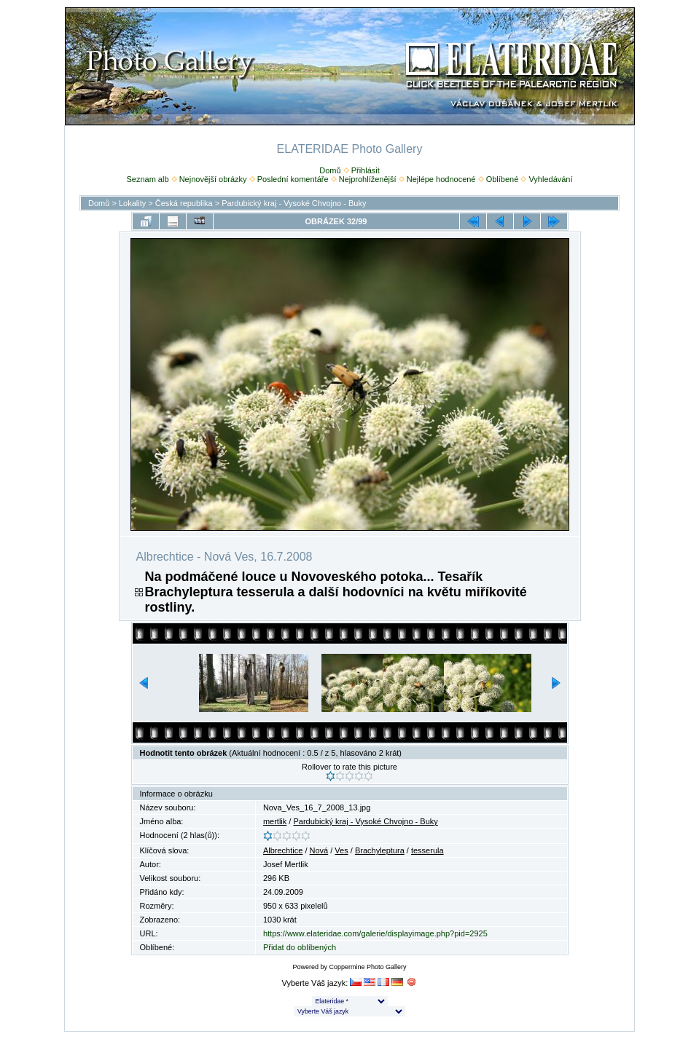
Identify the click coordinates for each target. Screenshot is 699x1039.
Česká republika (184, 203)
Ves (341, 850)
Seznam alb (147, 179)
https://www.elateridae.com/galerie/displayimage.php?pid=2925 (375, 933)
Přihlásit (365, 170)
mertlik (274, 821)
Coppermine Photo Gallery (367, 967)
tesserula (427, 850)
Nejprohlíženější (368, 179)
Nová (319, 850)
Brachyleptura (380, 850)
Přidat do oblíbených (299, 947)
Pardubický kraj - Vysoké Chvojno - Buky (294, 203)
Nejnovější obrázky (213, 179)
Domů (329, 170)
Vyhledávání (550, 179)
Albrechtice (282, 850)
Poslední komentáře (293, 179)
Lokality (132, 203)
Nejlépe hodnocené (441, 179)
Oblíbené (502, 179)
